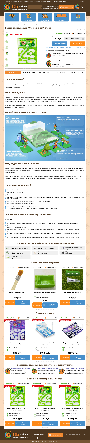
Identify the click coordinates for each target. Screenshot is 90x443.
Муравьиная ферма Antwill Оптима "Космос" (72, 344)
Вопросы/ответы (77, 72)
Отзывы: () (67, 33)
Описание (12, 72)
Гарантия (43, 1)
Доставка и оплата (45, 72)
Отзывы (61, 72)
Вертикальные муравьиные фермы (17, 252)
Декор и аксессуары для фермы (61, 19)
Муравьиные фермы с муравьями (28, 19)
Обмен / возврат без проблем (74, 368)
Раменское (83, 1)
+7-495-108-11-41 (52, 7)
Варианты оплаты (28, 1)
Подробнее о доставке (58, 66)
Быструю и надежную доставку (48, 368)
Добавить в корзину (61, 43)
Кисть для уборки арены (17, 292)
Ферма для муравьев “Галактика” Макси (17, 344)
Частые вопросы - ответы (59, 1)
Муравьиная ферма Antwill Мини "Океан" (45, 344)
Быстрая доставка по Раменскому (14, 1)
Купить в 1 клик (79, 43)
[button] (7, 69)
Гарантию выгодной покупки (20, 368)
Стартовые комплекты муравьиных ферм (45, 20)
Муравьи (78, 19)
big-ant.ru (35, 441)
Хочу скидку (79, 47)
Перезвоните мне (67, 7)
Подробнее (11, 302)
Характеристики (29, 72)
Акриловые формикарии (19, 248)
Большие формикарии (46, 248)
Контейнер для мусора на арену (45, 292)
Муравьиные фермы (12, 19)
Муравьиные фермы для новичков (73, 252)
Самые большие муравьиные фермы (17, 257)
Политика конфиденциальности (75, 434)
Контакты (49, 1)
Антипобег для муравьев (72, 292)
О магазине (37, 1)
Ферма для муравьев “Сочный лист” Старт (17, 410)
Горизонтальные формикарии (44, 252)
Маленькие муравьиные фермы (73, 248)
